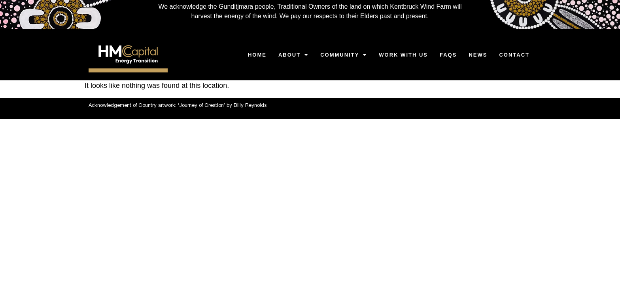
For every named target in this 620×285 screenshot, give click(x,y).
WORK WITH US (403, 55)
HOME (257, 55)
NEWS (478, 55)
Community (343, 54)
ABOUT (293, 54)
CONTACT (514, 55)
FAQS (448, 55)
